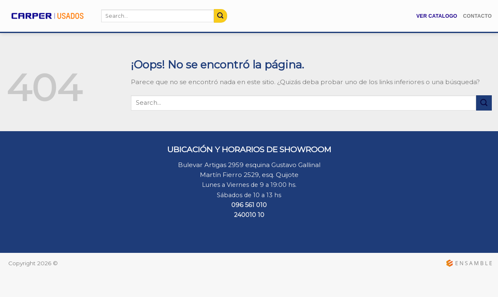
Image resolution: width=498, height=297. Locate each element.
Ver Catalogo (436, 16)
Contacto (477, 16)
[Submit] (220, 15)
